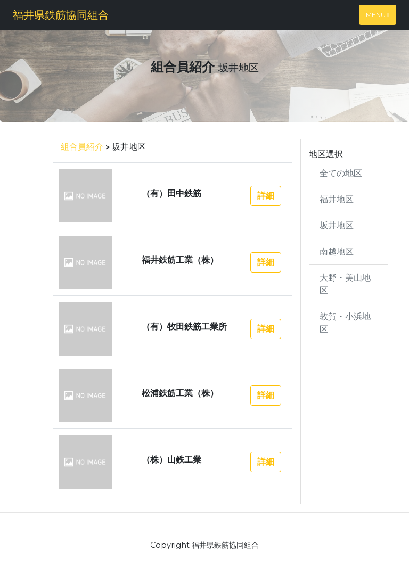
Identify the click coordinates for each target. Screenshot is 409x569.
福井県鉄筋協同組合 (61, 14)
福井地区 (337, 198)
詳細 (265, 196)
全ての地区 (341, 172)
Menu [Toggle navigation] (377, 15)
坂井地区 (337, 224)
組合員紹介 (82, 146)
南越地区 (337, 251)
